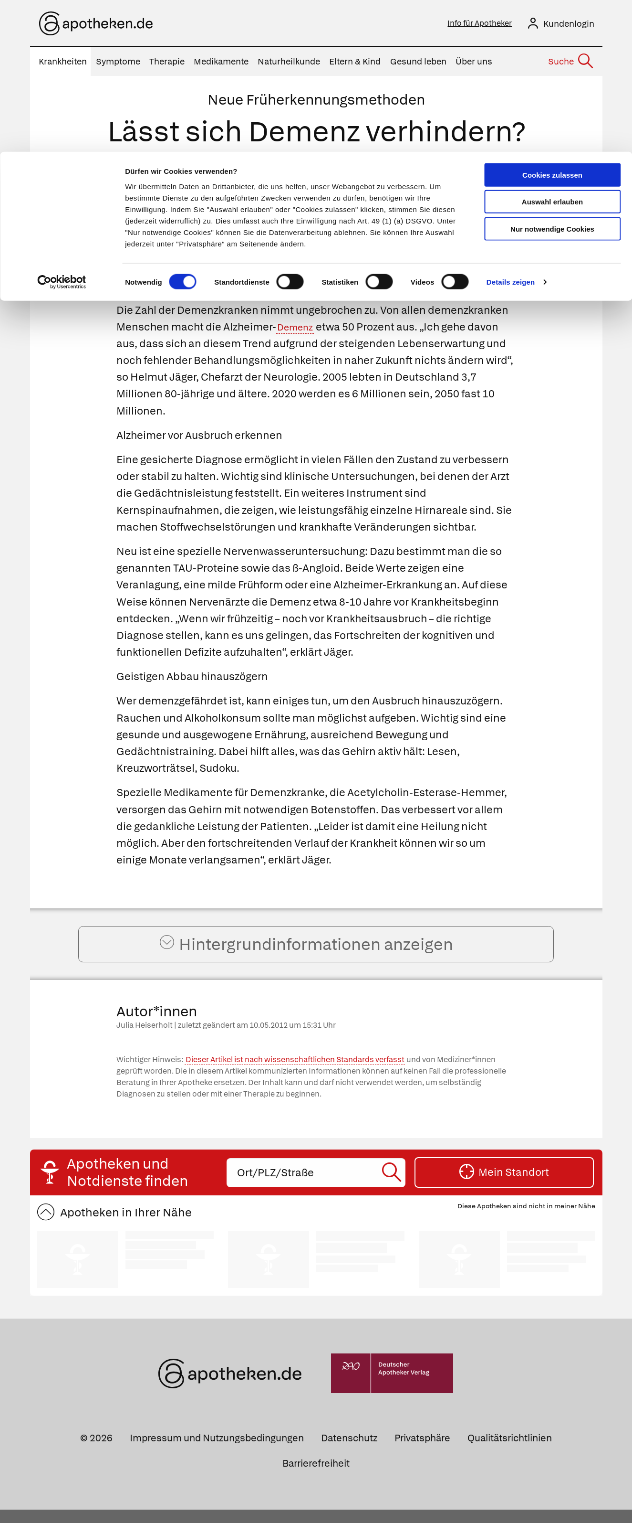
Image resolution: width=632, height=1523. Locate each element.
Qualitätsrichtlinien (509, 1451)
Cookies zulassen (552, 23)
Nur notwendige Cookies (552, 77)
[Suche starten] (393, 1186)
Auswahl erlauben (552, 50)
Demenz (298, 330)
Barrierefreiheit (316, 1476)
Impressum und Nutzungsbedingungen (217, 1451)
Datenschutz (349, 1451)
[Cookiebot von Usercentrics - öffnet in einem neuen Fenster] (62, 131)
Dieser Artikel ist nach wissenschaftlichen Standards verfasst (295, 1073)
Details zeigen (511, 131)
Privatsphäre (422, 1451)
